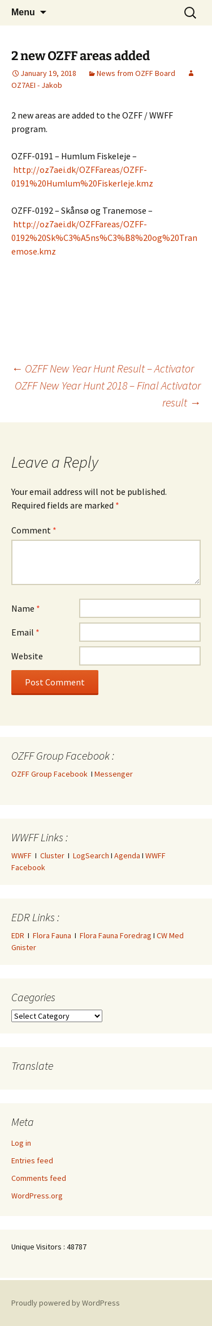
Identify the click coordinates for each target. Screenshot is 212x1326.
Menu (23, 12)
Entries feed (32, 1160)
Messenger (113, 774)
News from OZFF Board (136, 73)
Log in (21, 1143)
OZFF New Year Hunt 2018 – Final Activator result (108, 393)
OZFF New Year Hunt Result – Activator (102, 368)
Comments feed (38, 1178)
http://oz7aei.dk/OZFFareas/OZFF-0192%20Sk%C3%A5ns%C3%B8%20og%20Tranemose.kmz (104, 237)
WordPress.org (37, 1196)
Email (25, 632)
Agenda (127, 855)
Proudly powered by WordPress (65, 1303)
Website (27, 656)
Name (25, 608)
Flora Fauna (52, 935)
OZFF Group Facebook (51, 774)
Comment (34, 530)
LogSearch (91, 855)
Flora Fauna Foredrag (116, 935)
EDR (17, 935)
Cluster (52, 855)
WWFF (21, 855)
